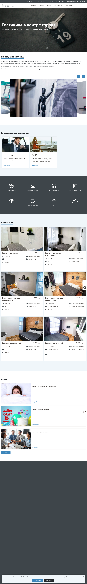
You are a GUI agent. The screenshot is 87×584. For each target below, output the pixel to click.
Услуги (49, 5)
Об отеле (58, 5)
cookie (48, 576)
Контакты (69, 5)
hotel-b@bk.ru (60, 1)
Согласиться (37, 580)
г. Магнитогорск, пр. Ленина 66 (76, 1)
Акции (42, 5)
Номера (33, 5)
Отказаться (49, 580)
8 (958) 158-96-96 (47, 1)
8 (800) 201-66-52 (33, 1)
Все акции (5, 452)
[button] (47, 47)
